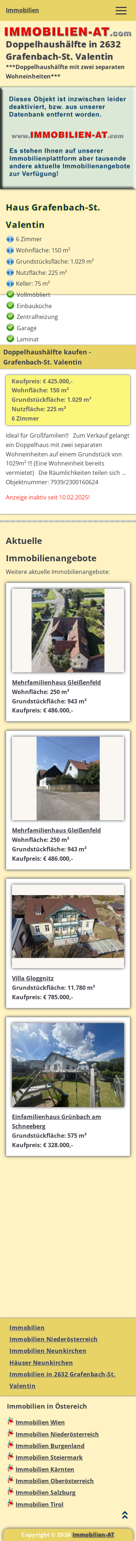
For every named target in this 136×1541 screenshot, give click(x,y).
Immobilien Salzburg (45, 1493)
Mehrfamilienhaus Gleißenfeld (56, 682)
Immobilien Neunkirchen (47, 1351)
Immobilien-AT (94, 1534)
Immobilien (22, 10)
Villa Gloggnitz (33, 978)
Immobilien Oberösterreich (55, 1481)
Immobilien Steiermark (49, 1457)
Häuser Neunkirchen (41, 1363)
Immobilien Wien (40, 1422)
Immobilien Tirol (39, 1504)
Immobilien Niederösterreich (53, 1339)
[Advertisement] (68, 1233)
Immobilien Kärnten (45, 1469)
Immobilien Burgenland (50, 1446)
